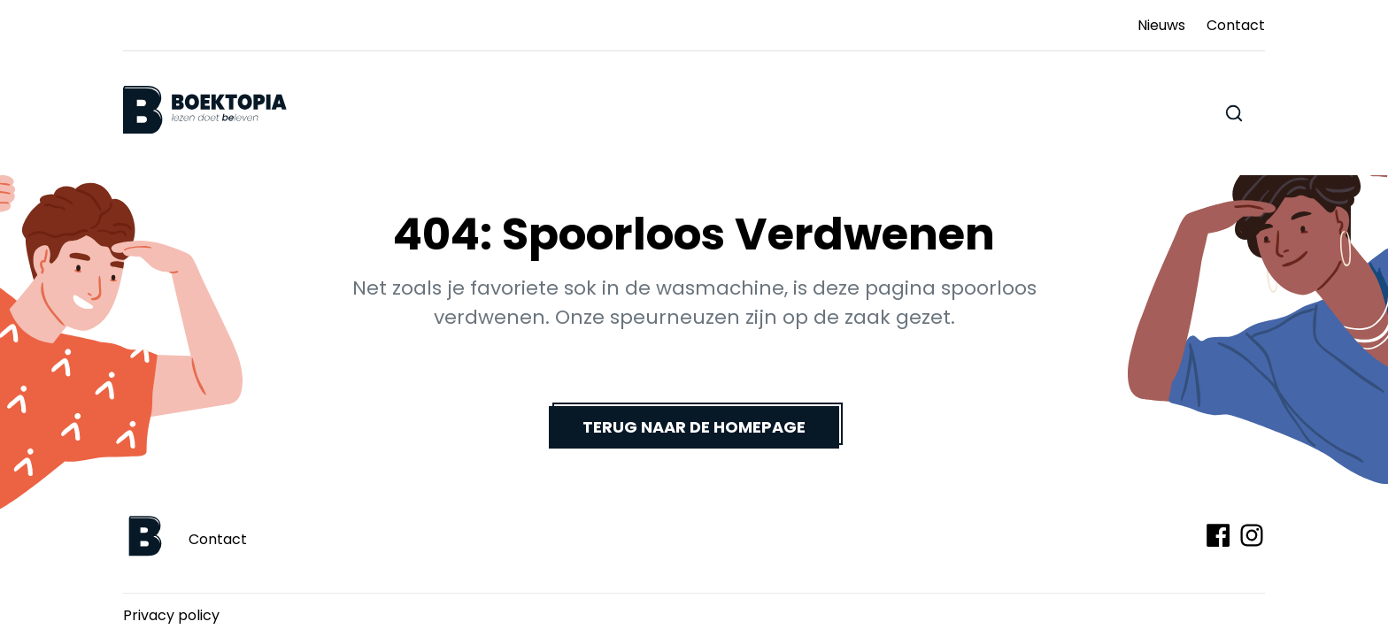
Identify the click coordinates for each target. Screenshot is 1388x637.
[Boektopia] (205, 110)
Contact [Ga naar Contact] (1236, 25)
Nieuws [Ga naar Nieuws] (1161, 25)
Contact (218, 539)
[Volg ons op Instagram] (1251, 535)
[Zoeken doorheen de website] (1234, 113)
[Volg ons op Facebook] (1218, 535)
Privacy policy (171, 615)
